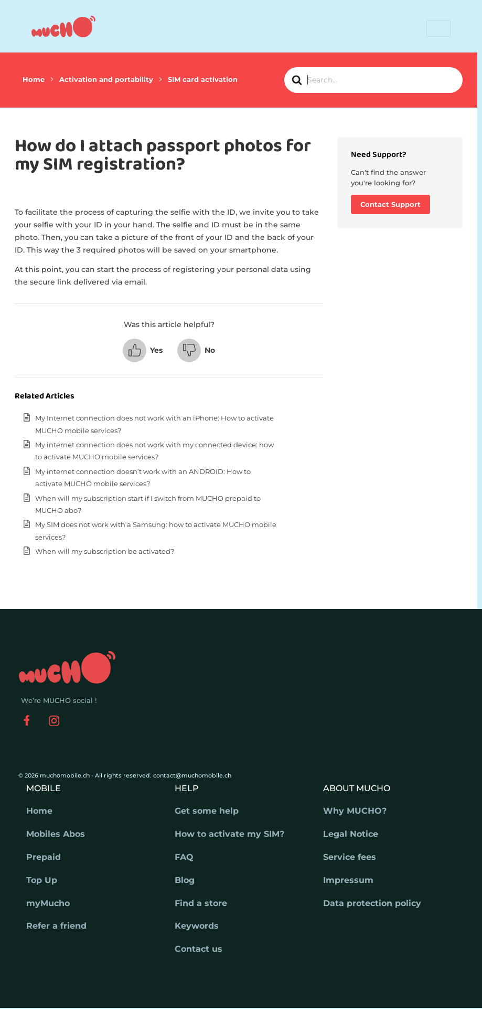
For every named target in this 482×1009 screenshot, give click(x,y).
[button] (143, 350)
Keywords (197, 926)
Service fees (349, 857)
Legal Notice (350, 834)
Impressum (348, 880)
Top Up (41, 880)
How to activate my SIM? (229, 834)
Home (39, 811)
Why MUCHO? (355, 811)
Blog (185, 880)
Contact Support (390, 204)
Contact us (198, 949)
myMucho (48, 903)
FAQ (184, 857)
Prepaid (43, 857)
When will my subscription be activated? (104, 551)
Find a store (201, 903)
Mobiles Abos (55, 834)
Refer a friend (56, 926)
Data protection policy (372, 903)
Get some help (207, 811)
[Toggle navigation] (438, 28)
